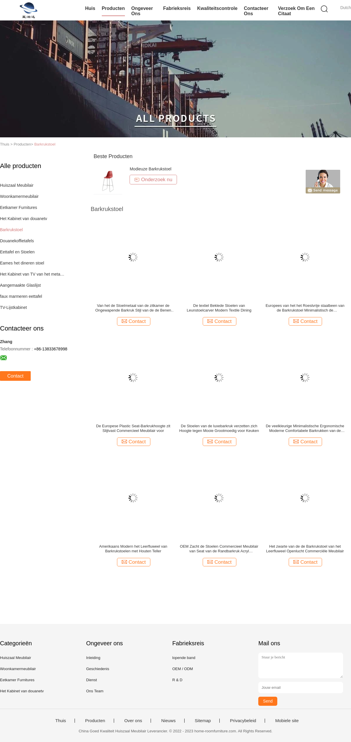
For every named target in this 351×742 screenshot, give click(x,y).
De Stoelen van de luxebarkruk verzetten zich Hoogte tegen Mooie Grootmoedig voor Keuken (219, 428)
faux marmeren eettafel (21, 296)
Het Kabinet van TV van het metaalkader (33, 274)
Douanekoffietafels (17, 240)
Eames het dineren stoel (22, 263)
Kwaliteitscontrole (217, 8)
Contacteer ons (256, 11)
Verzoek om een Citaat (296, 11)
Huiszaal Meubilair (16, 185)
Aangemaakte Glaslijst (20, 285)
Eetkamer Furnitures (18, 207)
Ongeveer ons (142, 11)
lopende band (183, 657)
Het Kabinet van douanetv (23, 218)
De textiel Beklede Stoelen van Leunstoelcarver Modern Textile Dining (219, 307)
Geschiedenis (97, 669)
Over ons (133, 721)
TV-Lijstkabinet (13, 307)
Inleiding (93, 657)
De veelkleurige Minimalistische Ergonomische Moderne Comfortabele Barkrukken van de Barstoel (305, 428)
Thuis (60, 721)
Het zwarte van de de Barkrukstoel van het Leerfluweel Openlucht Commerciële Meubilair (305, 548)
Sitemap (203, 721)
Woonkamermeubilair (19, 196)
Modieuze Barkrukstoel (150, 169)
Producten (113, 8)
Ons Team (94, 691)
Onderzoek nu (153, 179)
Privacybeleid (243, 721)
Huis (90, 8)
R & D (177, 680)
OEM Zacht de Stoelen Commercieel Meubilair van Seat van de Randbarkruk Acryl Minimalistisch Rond (219, 549)
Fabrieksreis (177, 8)
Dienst (91, 680)
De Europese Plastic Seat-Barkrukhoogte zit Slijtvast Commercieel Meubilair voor (133, 428)
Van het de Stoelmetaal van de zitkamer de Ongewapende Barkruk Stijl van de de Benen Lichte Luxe (133, 308)
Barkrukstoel (44, 144)
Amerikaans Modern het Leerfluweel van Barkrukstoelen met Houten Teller (133, 548)
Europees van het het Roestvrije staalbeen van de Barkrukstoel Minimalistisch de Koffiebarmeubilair (305, 308)
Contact (15, 375)
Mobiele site (287, 721)
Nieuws (168, 721)
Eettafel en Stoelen (17, 252)
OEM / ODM (182, 669)
